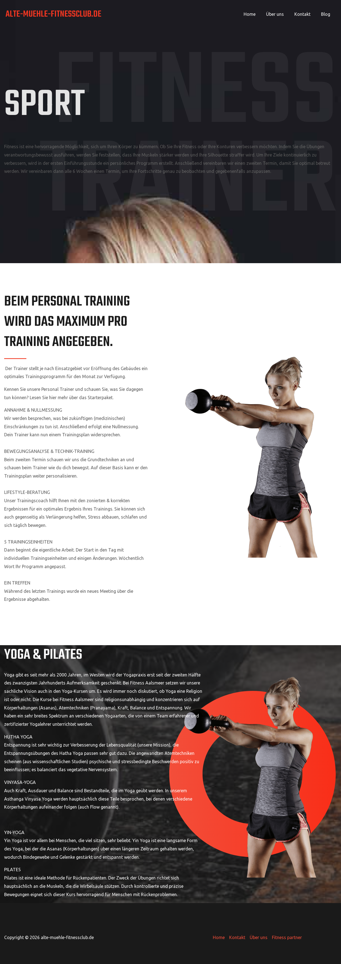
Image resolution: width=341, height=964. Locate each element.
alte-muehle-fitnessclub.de (53, 14)
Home (255, 14)
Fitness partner (287, 937)
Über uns (279, 14)
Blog (326, 14)
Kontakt (305, 14)
